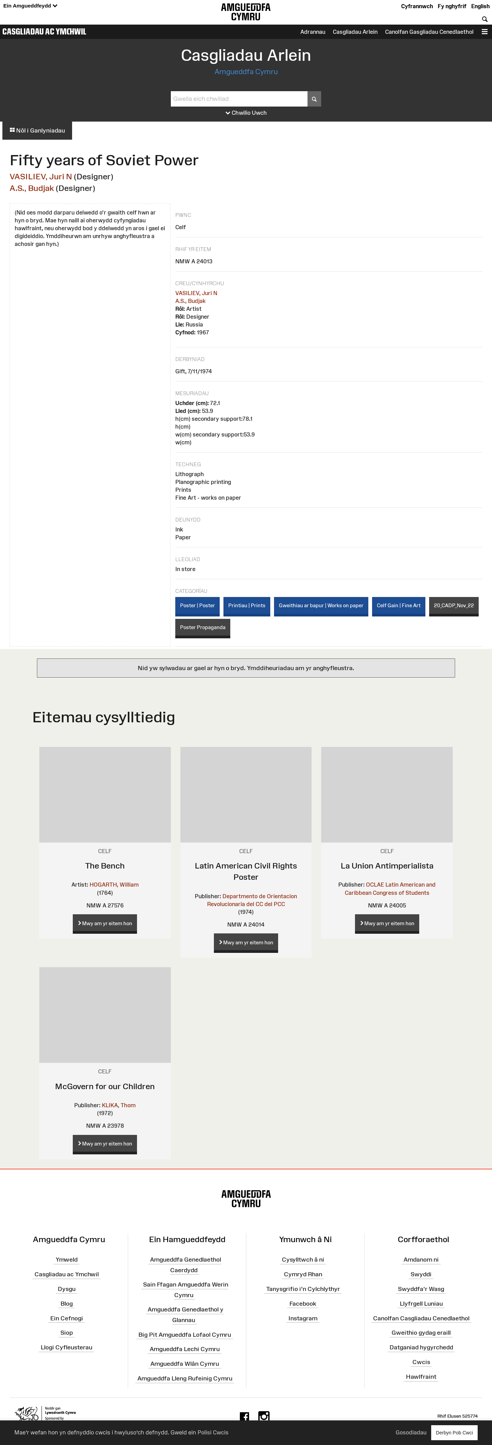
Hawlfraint (421, 1376)
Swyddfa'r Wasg (421, 1289)
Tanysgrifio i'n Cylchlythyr (303, 1289)
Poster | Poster (197, 605)
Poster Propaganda (203, 627)
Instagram (302, 1318)
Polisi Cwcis (213, 1432)
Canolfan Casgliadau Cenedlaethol (421, 1318)
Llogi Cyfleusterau (66, 1347)
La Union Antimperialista (387, 865)
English (480, 6)
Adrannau (312, 32)
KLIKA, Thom (119, 1105)
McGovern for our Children (105, 1086)
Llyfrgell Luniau (421, 1303)
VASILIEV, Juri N (41, 176)
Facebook (302, 1303)
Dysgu (67, 1289)
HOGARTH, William (114, 884)
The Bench (105, 865)
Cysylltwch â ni (303, 1259)
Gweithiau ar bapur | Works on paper (321, 605)
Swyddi (421, 1274)
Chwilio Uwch (246, 113)
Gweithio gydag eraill (421, 1332)
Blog (66, 1303)
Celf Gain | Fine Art (399, 605)
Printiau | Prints (246, 605)
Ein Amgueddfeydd (30, 6)
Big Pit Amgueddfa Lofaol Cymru (184, 1334)
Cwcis (421, 1362)
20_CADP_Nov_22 (454, 605)
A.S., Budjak (32, 188)
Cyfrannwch (417, 6)
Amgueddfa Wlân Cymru (184, 1363)
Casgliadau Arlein (355, 32)
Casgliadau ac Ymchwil (44, 31)
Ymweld (67, 1259)
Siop (66, 1332)
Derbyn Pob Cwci (454, 1432)
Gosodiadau (411, 1432)
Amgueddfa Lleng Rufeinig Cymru (184, 1378)
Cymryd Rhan (303, 1274)
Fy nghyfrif (452, 6)
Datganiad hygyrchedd (421, 1347)
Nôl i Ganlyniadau (37, 130)
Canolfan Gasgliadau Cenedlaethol (429, 32)
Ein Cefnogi (66, 1318)
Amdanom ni (421, 1259)
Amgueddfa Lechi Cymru (185, 1349)
